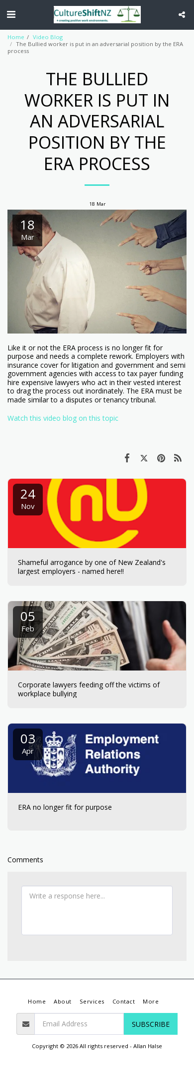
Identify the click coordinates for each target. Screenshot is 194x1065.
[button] (10, 14)
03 (28, 742)
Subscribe (151, 1024)
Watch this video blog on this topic (62, 418)
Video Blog (48, 37)
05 (28, 620)
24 (28, 498)
